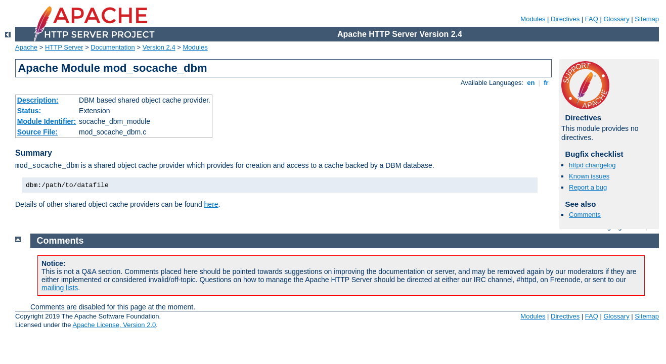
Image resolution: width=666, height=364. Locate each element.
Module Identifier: (46, 121)
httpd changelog (592, 165)
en (531, 82)
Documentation (113, 47)
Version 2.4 (159, 47)
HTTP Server (64, 47)
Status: (29, 111)
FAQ (591, 19)
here (211, 204)
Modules (532, 19)
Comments (585, 214)
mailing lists (59, 288)
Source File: (37, 132)
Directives (565, 19)
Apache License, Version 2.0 (114, 325)
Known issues (589, 176)
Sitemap (647, 19)
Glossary (616, 19)
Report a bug (588, 187)
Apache (26, 47)
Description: (38, 100)
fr (546, 82)
